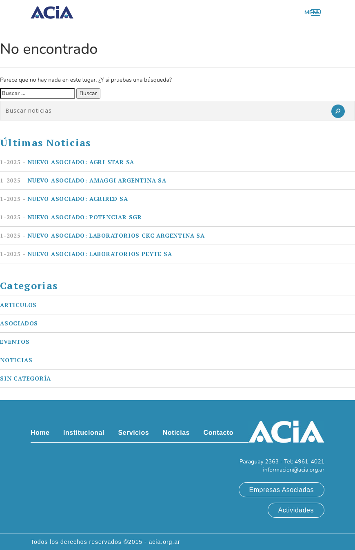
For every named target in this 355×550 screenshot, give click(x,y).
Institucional (83, 432)
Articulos (18, 305)
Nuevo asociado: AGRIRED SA (64, 199)
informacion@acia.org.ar (293, 470)
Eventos (15, 341)
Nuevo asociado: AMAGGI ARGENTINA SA (83, 180)
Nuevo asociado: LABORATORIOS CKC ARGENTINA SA (102, 235)
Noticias (16, 360)
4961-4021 (309, 461)
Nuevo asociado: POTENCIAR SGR (71, 217)
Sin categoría (25, 378)
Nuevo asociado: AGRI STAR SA (67, 162)
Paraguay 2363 (259, 461)
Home (40, 432)
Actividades (296, 510)
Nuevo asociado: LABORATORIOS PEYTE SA (86, 254)
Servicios (133, 432)
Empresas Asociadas (281, 489)
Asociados (19, 323)
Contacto (218, 432)
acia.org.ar (164, 542)
